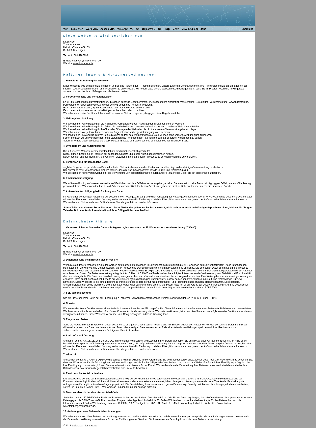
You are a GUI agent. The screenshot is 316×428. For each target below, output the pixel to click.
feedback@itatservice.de (86, 60)
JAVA (176, 29)
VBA (65, 29)
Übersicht (247, 29)
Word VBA (91, 29)
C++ (160, 29)
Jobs (203, 29)
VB (132, 29)
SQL (167, 29)
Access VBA (107, 29)
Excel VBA (76, 29)
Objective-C (148, 29)
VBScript (122, 29)
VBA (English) (190, 29)
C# (137, 29)
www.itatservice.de (83, 63)
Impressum (91, 425)
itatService (77, 425)
